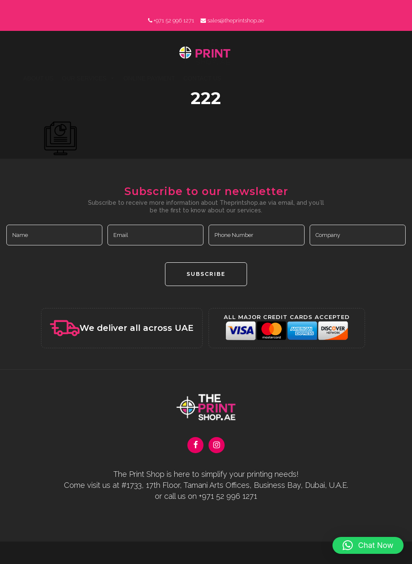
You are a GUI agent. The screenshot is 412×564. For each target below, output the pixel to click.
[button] (368, 545)
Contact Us (202, 78)
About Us (38, 78)
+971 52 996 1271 (174, 20)
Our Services (88, 78)
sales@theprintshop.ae (235, 20)
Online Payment (149, 78)
